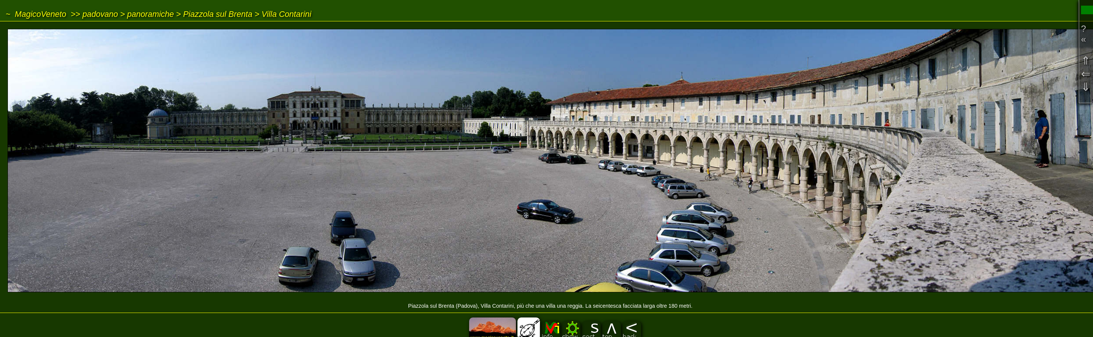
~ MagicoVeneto (36, 14)
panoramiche (150, 14)
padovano (100, 14)
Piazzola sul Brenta (218, 14)
